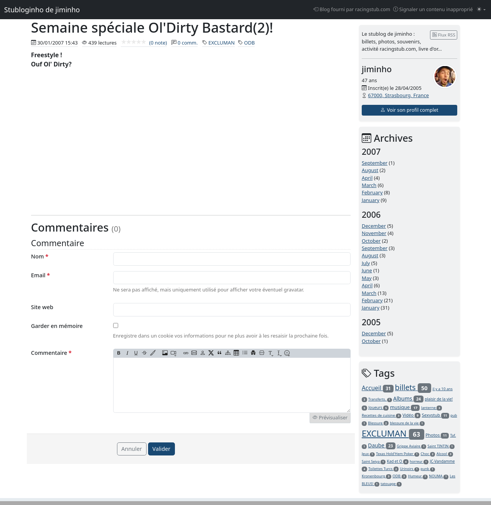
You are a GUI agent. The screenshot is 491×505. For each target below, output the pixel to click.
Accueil (378, 388)
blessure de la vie (407, 423)
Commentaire (51, 352)
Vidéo (411, 415)
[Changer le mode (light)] (481, 9)
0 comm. (188, 42)
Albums (408, 398)
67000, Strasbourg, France (398, 95)
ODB (249, 42)
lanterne (431, 407)
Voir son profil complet (409, 110)
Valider (161, 448)
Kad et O (398, 461)
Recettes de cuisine (381, 415)
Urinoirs (409, 468)
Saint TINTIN (440, 446)
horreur (419, 461)
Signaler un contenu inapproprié (433, 9)
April (367, 177)
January (370, 200)
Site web (42, 307)
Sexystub (435, 415)
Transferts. (380, 399)
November (374, 233)
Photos (437, 435)
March (369, 185)
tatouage (391, 483)
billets (413, 387)
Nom (39, 256)
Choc (427, 453)
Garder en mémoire (57, 325)
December (374, 225)
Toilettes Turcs (383, 468)
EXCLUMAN (221, 42)
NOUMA (438, 476)
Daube (381, 445)
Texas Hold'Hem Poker (397, 453)
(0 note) (144, 42)
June (367, 270)
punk (427, 468)
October (371, 240)
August (370, 170)
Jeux (368, 453)
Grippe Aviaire (411, 446)
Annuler (131, 448)
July (366, 263)
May (367, 278)
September (374, 162)
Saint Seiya (374, 461)
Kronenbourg (376, 476)
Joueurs (379, 407)
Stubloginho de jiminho (42, 9)
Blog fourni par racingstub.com (351, 9)
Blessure (378, 423)
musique (405, 407)
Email (40, 275)
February (372, 192)
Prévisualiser (330, 417)
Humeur (418, 476)
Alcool (445, 453)
